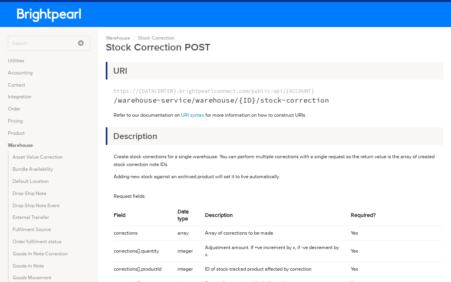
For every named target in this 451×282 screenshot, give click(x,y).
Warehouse (20, 145)
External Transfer (31, 217)
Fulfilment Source (32, 229)
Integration (19, 96)
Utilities (16, 60)
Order (14, 109)
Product (16, 133)
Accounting (20, 73)
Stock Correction (156, 38)
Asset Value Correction (38, 157)
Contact (16, 85)
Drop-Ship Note (29, 193)
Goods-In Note (28, 266)
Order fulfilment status (37, 241)
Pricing (15, 121)
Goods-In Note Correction (40, 254)
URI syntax (192, 115)
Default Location (31, 181)
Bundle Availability (33, 169)
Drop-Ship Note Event (36, 205)
